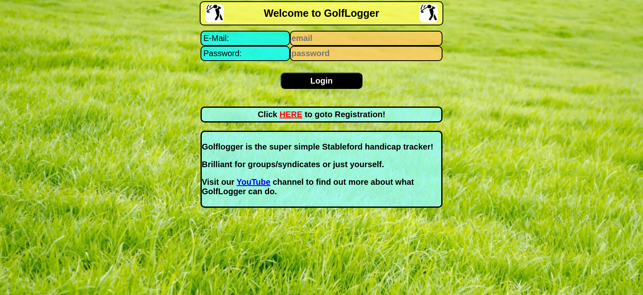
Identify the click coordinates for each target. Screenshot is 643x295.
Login (321, 80)
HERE (291, 114)
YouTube (254, 181)
